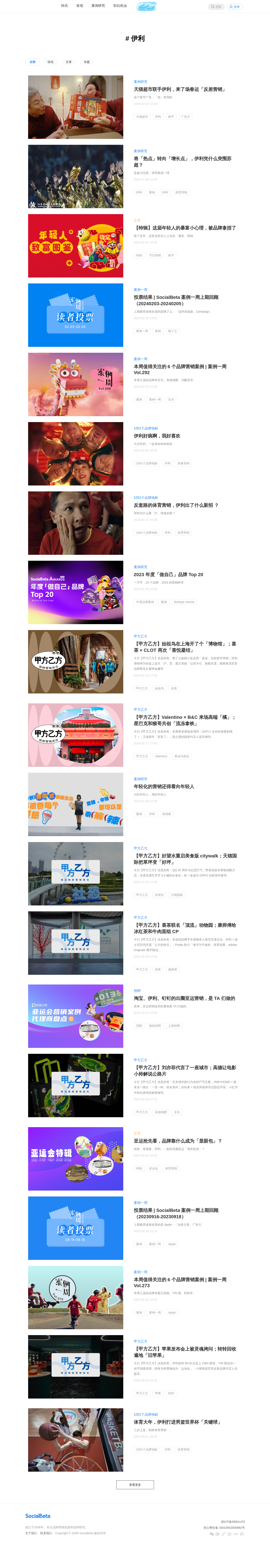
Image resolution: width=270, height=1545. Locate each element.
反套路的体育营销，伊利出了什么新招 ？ (176, 505)
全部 (33, 62)
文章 (69, 62)
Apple (172, 1244)
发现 (79, 5)
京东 (177, 1112)
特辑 (139, 255)
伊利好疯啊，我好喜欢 (157, 436)
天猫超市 (142, 116)
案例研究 (98, 5)
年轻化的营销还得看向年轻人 (164, 786)
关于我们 (31, 1533)
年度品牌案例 (145, 602)
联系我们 (46, 1533)
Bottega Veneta (184, 602)
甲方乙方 (140, 636)
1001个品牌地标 (146, 428)
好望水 (159, 895)
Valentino (161, 756)
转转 (171, 1393)
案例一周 (140, 289)
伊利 (158, 116)
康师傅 (172, 969)
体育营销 (181, 192)
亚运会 (153, 1168)
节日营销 (155, 255)
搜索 (218, 6)
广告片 (185, 116)
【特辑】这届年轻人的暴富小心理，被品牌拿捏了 (185, 228)
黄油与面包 (181, 756)
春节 (171, 116)
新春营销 (183, 463)
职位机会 (120, 5)
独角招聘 (155, 1025)
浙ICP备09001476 (233, 1521)
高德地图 (161, 1112)
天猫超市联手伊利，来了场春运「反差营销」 (180, 89)
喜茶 (174, 688)
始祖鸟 (159, 688)
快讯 (64, 5)
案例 (152, 192)
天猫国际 (177, 895)
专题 (87, 62)
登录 (237, 6)
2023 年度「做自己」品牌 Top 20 (168, 574)
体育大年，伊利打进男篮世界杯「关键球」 (178, 1422)
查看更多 (135, 1484)
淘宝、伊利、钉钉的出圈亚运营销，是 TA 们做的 (184, 998)
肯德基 (166, 814)
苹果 (158, 1393)
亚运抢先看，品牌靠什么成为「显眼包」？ (178, 1141)
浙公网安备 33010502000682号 (224, 1527)
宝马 (171, 399)
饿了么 (172, 331)
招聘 (137, 991)
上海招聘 (174, 1025)
